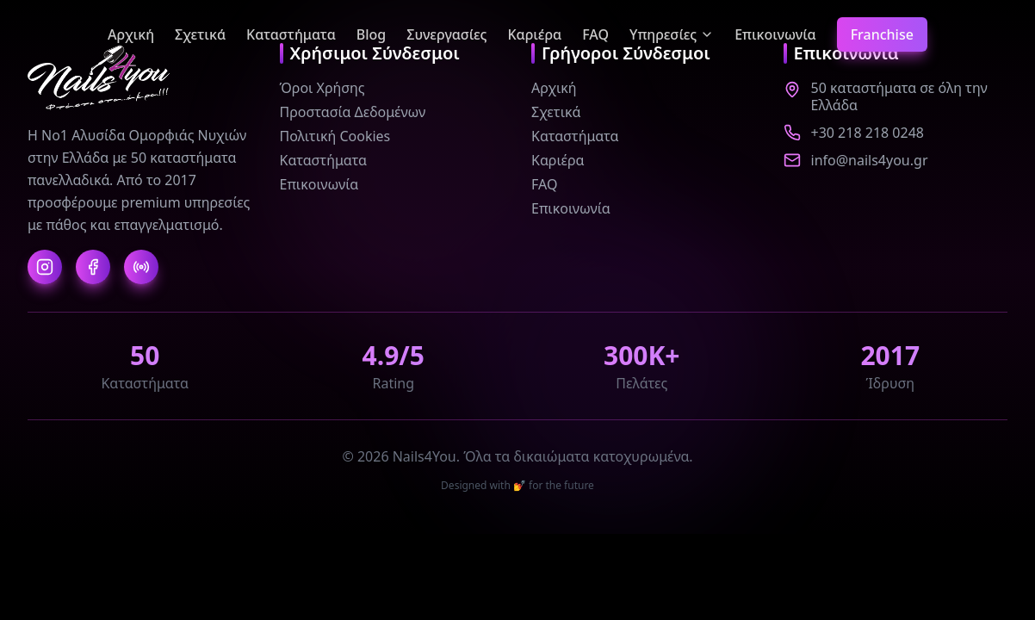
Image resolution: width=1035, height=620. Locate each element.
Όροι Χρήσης (322, 87)
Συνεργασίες (446, 34)
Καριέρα (534, 34)
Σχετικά (200, 34)
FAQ (595, 34)
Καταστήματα (291, 34)
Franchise (882, 34)
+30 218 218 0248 (867, 132)
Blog (371, 34)
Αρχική (131, 34)
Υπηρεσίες (671, 34)
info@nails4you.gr (869, 160)
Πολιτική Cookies (335, 136)
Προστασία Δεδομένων (353, 112)
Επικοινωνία (774, 34)
